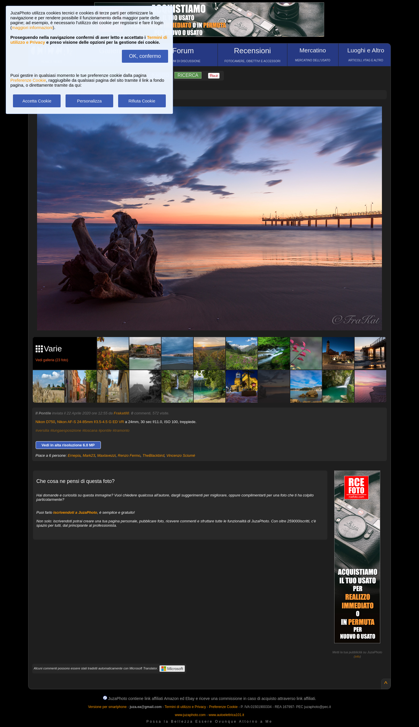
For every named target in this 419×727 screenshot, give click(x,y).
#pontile (105, 430)
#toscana (89, 430)
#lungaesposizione (65, 430)
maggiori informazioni (32, 27)
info (357, 656)
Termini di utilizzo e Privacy (185, 707)
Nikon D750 (45, 422)
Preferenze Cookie (28, 80)
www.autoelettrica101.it (226, 715)
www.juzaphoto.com (190, 715)
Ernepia (74, 455)
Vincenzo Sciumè (180, 455)
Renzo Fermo (129, 455)
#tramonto (121, 430)
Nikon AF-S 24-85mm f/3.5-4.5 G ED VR (90, 422)
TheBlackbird (153, 455)
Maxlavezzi (106, 455)
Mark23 (89, 455)
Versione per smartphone (107, 707)
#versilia (42, 430)
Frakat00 (121, 413)
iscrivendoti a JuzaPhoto (75, 512)
